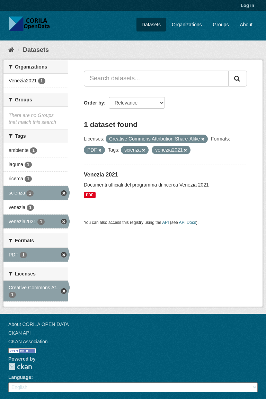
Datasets (151, 24)
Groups (221, 24)
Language (19, 377)
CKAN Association (28, 341)
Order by (94, 103)
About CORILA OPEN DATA (38, 324)
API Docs (187, 222)
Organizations (187, 24)
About (246, 24)
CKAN (20, 366)
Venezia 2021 (101, 175)
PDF (89, 195)
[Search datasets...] (156, 79)
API (165, 222)
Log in (247, 5)
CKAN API (19, 333)
